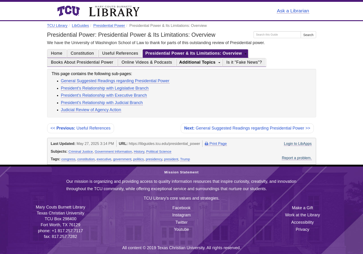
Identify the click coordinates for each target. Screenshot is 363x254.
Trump (185, 159)
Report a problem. (297, 158)
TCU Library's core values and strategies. (182, 198)
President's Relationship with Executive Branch (104, 95)
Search (308, 35)
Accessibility (302, 222)
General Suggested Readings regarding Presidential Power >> (247, 128)
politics (138, 159)
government (122, 159)
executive (104, 159)
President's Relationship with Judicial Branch (102, 102)
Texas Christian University (181, 248)
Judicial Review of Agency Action (91, 109)
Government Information (113, 151)
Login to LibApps (298, 143)
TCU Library (57, 25)
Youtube (181, 229)
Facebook (181, 208)
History (139, 151)
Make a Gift (302, 208)
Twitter (181, 222)
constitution (86, 159)
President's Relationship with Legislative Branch (105, 88)
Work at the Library (302, 215)
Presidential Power (109, 25)
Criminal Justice (81, 151)
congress (68, 159)
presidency (154, 159)
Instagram (181, 215)
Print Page (216, 143)
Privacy (302, 229)
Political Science (158, 151)
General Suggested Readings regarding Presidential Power (115, 81)
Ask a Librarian (293, 10)
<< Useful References (81, 128)
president (171, 159)
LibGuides (80, 25)
